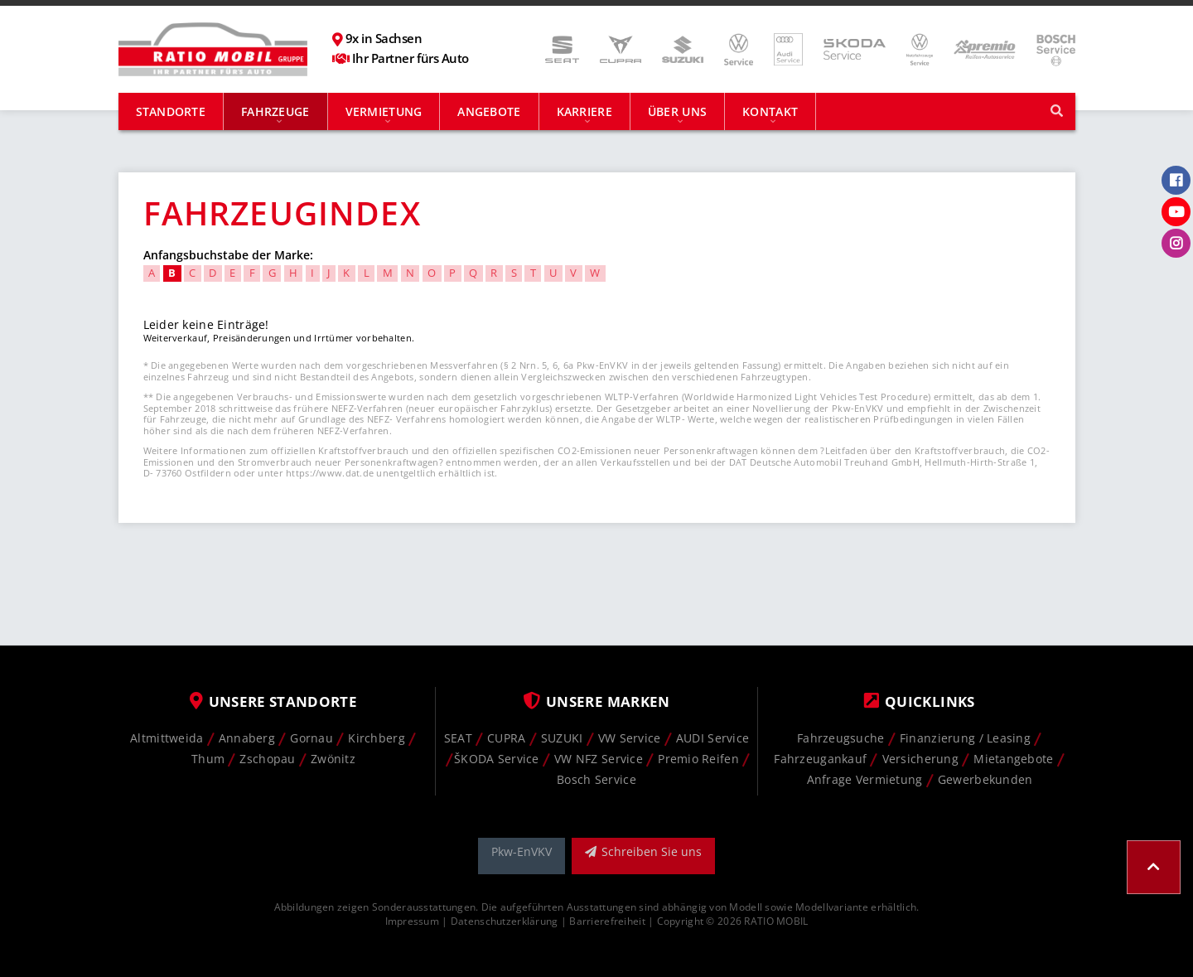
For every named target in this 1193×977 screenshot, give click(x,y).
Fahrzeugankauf (820, 759)
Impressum (412, 920)
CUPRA (506, 738)
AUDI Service (712, 738)
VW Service (629, 738)
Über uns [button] (677, 111)
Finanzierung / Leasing (965, 738)
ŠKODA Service (496, 759)
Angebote (488, 111)
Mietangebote (1013, 759)
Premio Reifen (698, 759)
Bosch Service (596, 779)
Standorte (171, 111)
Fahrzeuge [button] (275, 111)
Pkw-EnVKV (521, 851)
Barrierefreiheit (607, 920)
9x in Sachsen (384, 38)
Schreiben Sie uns (643, 851)
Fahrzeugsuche (841, 738)
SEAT (458, 738)
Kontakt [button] (770, 111)
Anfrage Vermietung (865, 779)
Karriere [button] (584, 111)
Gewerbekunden (985, 779)
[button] (1154, 867)
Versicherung (920, 759)
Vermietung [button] (384, 111)
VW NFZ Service (598, 759)
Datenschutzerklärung (504, 920)
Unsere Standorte (273, 701)
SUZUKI (562, 738)
